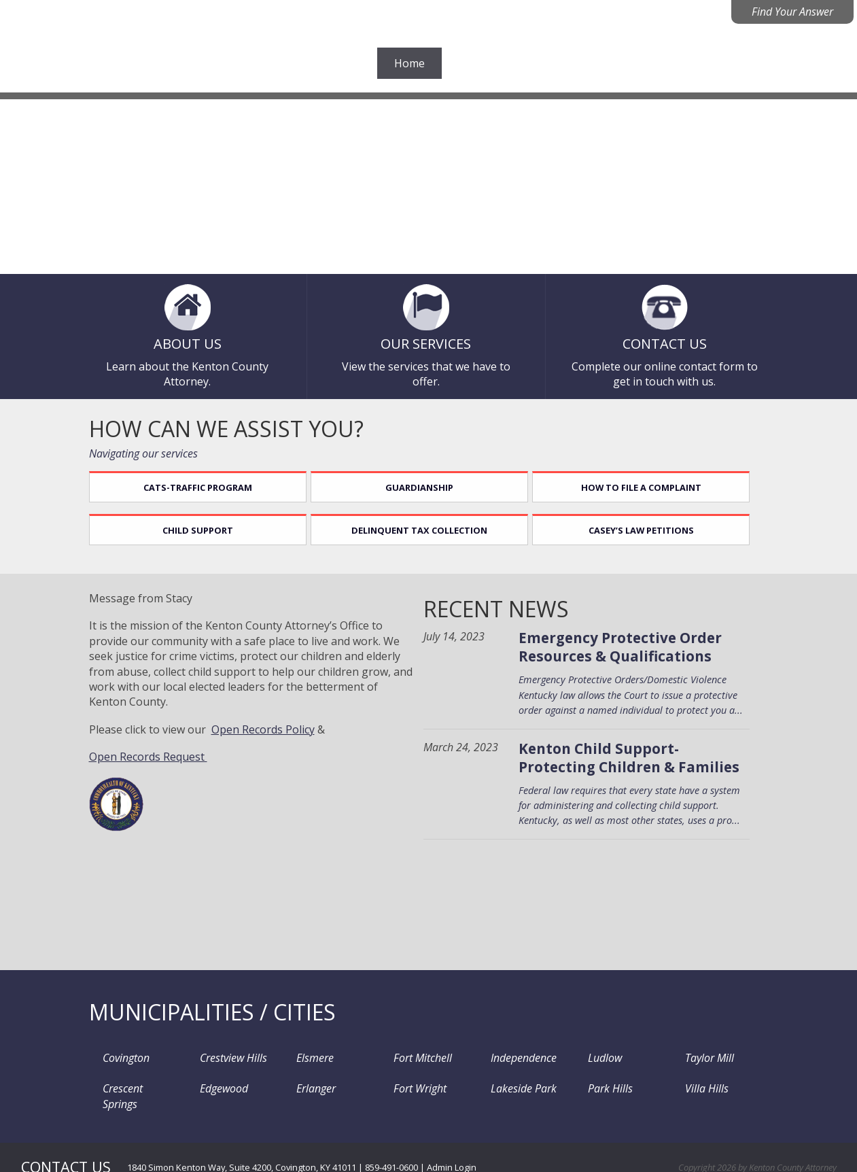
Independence (517, 1057)
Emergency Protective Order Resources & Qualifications (639, 649)
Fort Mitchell (416, 1057)
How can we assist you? (226, 426)
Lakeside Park (517, 1083)
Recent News (515, 610)
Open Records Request (148, 758)
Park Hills (602, 1083)
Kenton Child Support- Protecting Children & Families (648, 760)
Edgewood (216, 1083)
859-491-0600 (391, 1145)
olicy (303, 731)
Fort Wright (413, 1083)
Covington (119, 1057)
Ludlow (597, 1057)
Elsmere (308, 1057)
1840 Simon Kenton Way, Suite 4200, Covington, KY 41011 (241, 1145)
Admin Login (451, 1145)
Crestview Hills (226, 1057)
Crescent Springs (134, 1083)
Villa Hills (699, 1083)
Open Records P (251, 731)
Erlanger (309, 1083)
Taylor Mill (702, 1057)
